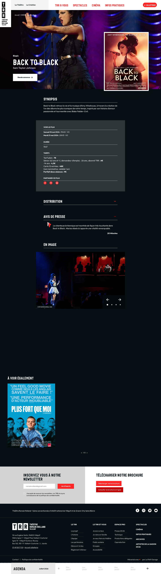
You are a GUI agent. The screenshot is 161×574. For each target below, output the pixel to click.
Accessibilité (97, 550)
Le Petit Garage (151, 559)
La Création (31, 5)
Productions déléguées (123, 538)
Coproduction (120, 542)
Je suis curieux (98, 531)
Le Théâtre (19, 5)
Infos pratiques (114, 4)
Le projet (74, 531)
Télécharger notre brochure (108, 483)
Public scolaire (98, 542)
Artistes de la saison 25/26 (146, 545)
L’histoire (74, 535)
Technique (119, 535)
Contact (15, 559)
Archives (140, 539)
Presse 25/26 (120, 531)
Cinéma (96, 4)
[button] (107, 299)
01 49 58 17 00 (17, 547)
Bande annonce (24, 77)
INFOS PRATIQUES (143, 534)
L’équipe (74, 538)
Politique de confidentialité (32, 559)
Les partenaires (77, 542)
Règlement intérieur (78, 550)
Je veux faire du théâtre (102, 538)
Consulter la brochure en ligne (109, 490)
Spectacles (80, 4)
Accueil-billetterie (31, 547)
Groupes (96, 546)
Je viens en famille (100, 535)
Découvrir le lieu (77, 546)
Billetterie (151, 5)
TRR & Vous (61, 4)
